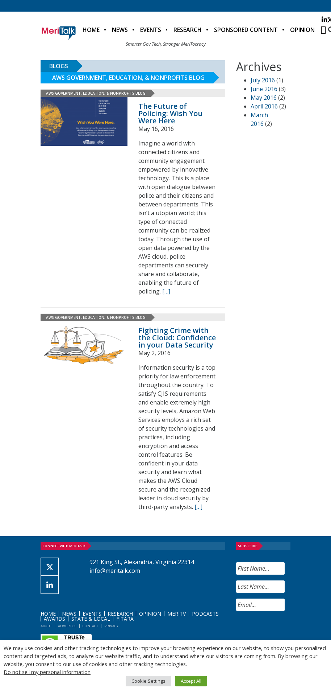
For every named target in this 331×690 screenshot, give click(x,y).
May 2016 (264, 98)
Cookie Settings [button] (148, 681)
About (46, 626)
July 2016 (263, 80)
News (120, 30)
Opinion (302, 30)
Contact (90, 626)
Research (187, 30)
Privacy (111, 626)
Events (150, 30)
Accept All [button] (191, 681)
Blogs (58, 66)
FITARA (125, 618)
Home (91, 30)
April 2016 (264, 106)
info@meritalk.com (114, 571)
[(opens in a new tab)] (84, 121)
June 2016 (264, 89)
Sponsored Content (246, 30)
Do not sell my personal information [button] (47, 671)
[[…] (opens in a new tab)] (166, 291)
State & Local (90, 618)
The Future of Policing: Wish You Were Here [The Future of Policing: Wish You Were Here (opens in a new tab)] (170, 113)
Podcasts (205, 613)
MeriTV (176, 613)
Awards (54, 618)
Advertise (67, 626)
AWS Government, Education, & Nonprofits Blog (128, 78)
